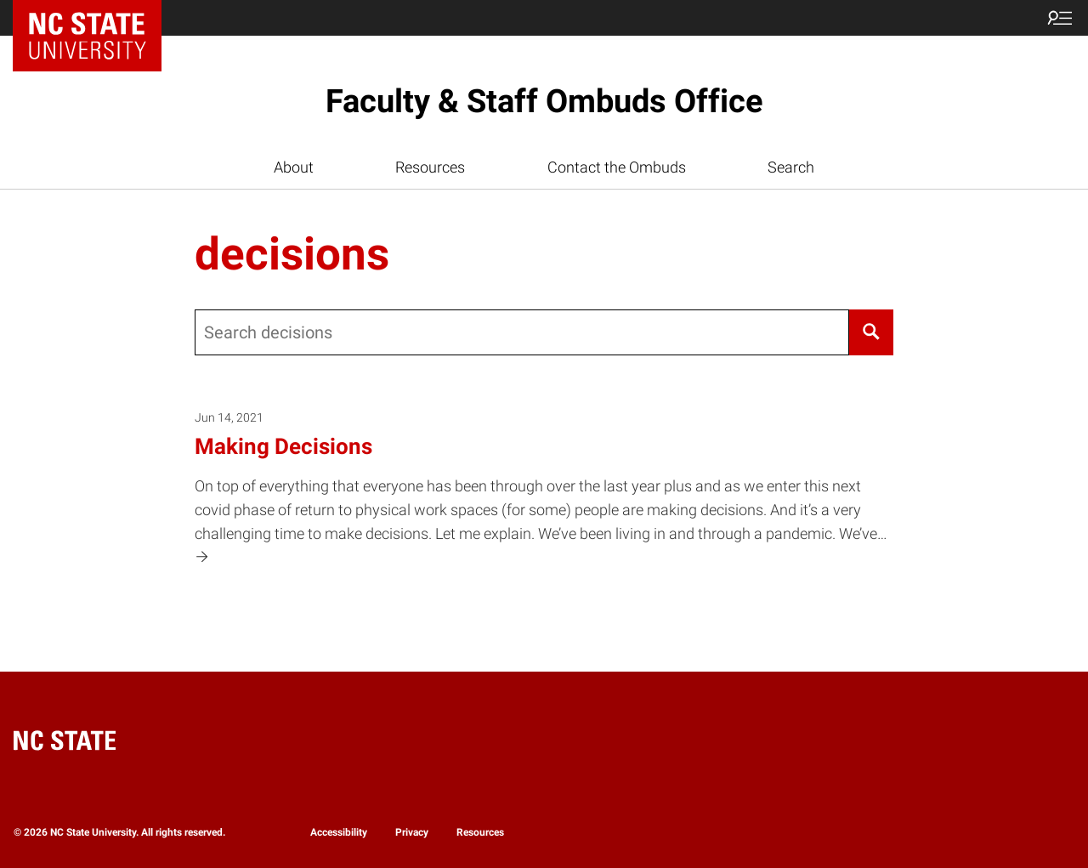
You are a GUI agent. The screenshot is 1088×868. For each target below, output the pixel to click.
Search (791, 167)
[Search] (870, 332)
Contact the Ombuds (616, 167)
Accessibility (338, 832)
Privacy (411, 832)
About (294, 167)
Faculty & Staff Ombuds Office (544, 101)
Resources (430, 167)
